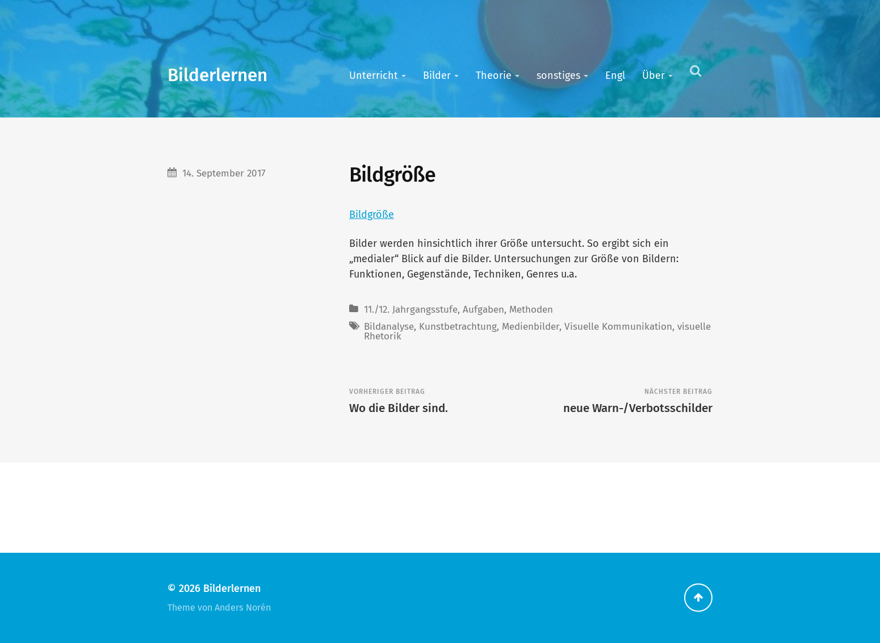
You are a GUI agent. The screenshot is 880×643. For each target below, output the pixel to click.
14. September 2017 (224, 173)
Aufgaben (483, 310)
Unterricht (373, 75)
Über (653, 75)
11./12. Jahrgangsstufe (411, 310)
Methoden (531, 310)
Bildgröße (371, 214)
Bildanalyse (389, 327)
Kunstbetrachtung (458, 327)
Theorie (494, 75)
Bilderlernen (217, 75)
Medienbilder (530, 327)
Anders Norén (243, 607)
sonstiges (558, 75)
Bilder (437, 75)
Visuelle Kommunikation (618, 327)
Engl (615, 75)
